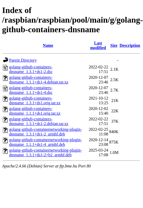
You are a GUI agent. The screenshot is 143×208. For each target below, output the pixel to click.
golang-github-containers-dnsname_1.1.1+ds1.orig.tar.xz (34, 110)
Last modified (98, 45)
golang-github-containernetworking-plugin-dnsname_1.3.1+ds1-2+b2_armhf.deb (45, 152)
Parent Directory (23, 60)
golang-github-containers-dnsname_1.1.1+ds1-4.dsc (31, 90)
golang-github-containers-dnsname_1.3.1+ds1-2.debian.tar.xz (38, 121)
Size (113, 45)
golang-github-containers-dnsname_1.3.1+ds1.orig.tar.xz (34, 100)
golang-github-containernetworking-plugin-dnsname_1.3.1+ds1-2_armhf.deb (45, 131)
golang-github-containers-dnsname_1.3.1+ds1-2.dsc (31, 69)
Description (130, 45)
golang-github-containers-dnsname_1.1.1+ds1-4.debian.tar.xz (38, 79)
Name (48, 45)
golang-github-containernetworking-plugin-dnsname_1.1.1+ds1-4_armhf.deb (45, 142)
